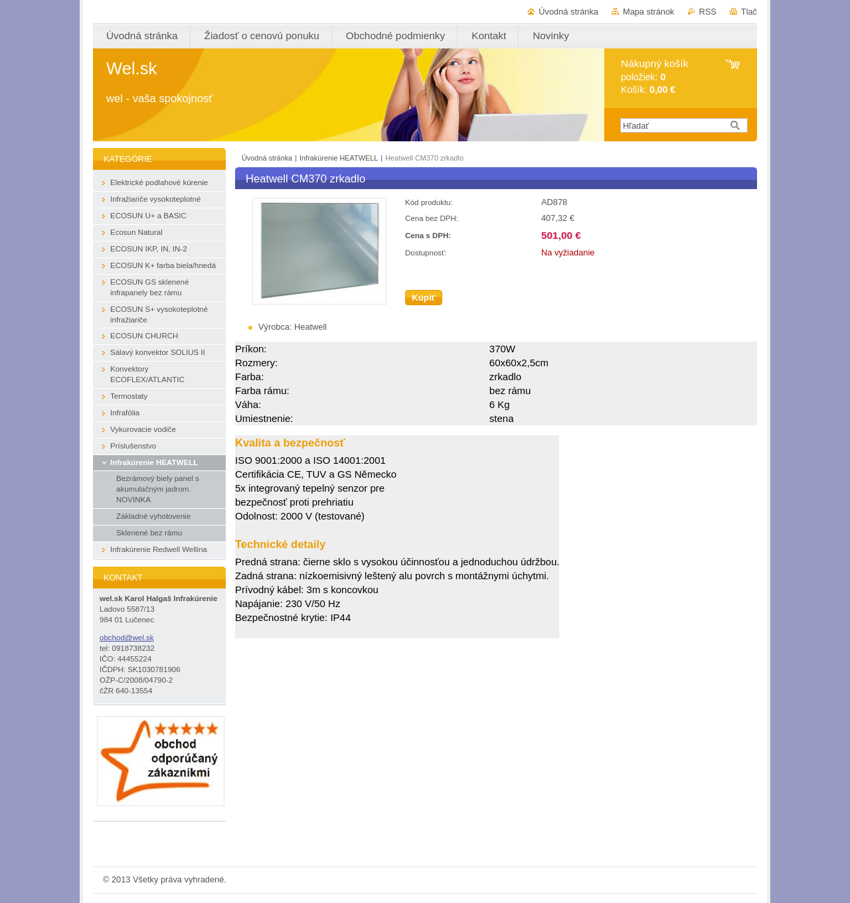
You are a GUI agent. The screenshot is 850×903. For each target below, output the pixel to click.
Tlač (749, 12)
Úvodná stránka (568, 12)
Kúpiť (424, 298)
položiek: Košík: (654, 76)
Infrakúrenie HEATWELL (338, 158)
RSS (708, 12)
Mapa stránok (649, 12)
